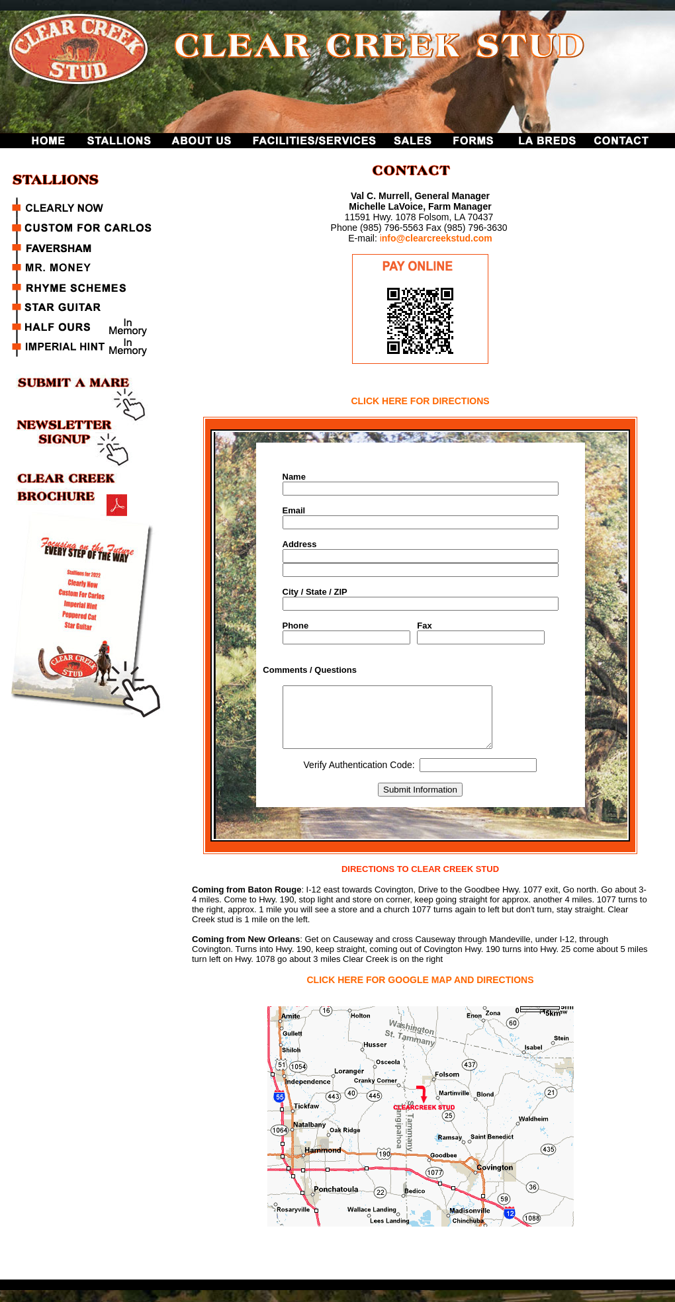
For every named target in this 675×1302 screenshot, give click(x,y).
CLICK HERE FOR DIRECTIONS (420, 401)
